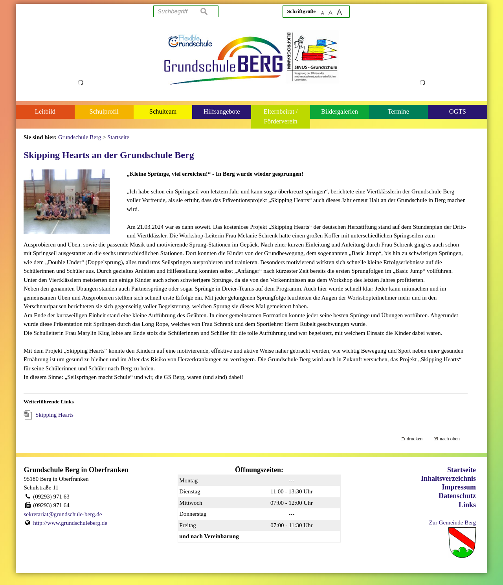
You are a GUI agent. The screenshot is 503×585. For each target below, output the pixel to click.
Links (467, 505)
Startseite (461, 470)
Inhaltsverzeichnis (448, 478)
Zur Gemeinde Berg (452, 522)
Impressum (459, 487)
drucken (414, 439)
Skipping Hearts (54, 415)
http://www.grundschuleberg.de (70, 523)
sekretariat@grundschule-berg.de (63, 514)
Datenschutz (457, 496)
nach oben (450, 439)
